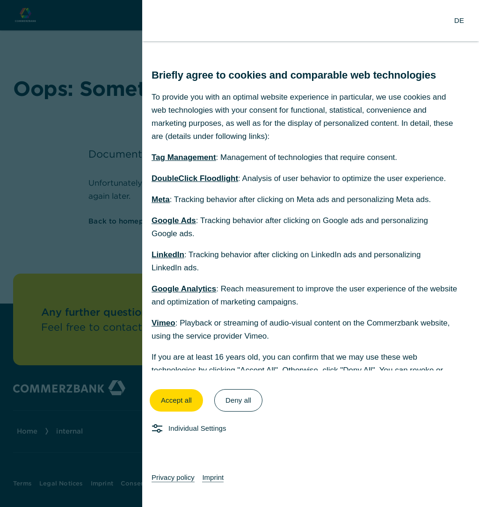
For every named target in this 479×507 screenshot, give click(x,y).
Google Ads (174, 220)
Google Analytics (184, 288)
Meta (161, 199)
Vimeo (163, 323)
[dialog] (239, 253)
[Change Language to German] (459, 20)
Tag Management (184, 157)
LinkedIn (168, 254)
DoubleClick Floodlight (195, 178)
